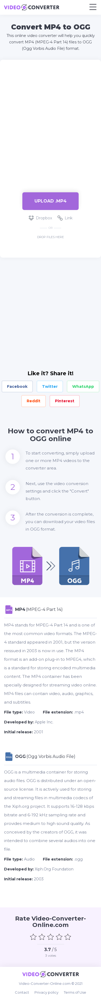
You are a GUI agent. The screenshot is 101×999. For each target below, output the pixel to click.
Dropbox (40, 218)
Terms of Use (75, 992)
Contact (22, 992)
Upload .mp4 (50, 201)
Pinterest (64, 401)
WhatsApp (83, 386)
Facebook (17, 386)
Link (64, 218)
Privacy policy (46, 992)
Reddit (33, 401)
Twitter (50, 386)
